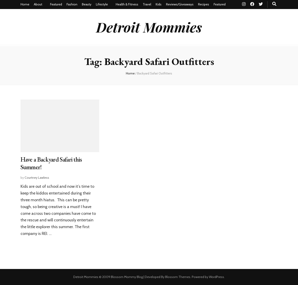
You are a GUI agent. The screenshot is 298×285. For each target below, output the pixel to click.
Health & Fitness (127, 4)
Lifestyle (102, 4)
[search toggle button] (274, 4)
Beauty (86, 4)
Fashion (72, 4)
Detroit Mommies (149, 27)
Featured (56, 4)
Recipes (203, 4)
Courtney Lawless (37, 178)
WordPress (216, 277)
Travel (147, 4)
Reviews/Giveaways (180, 4)
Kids (159, 4)
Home (25, 4)
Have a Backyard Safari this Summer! (51, 163)
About (38, 4)
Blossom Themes (177, 277)
